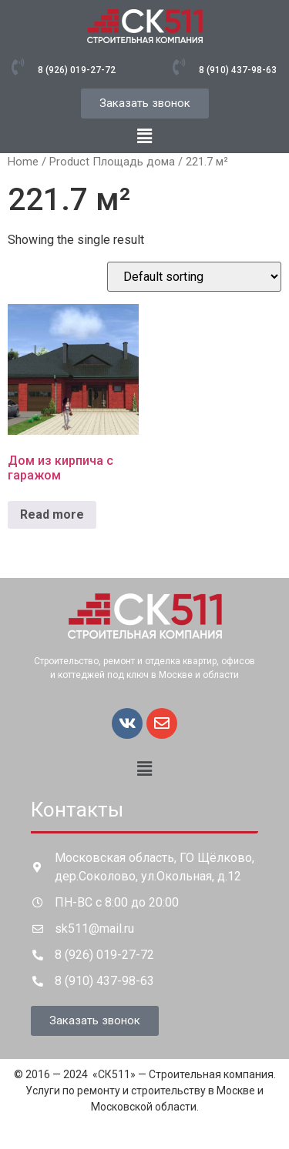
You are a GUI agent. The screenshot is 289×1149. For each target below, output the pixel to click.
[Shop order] (194, 277)
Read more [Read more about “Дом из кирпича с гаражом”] (52, 514)
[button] (144, 136)
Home (23, 162)
